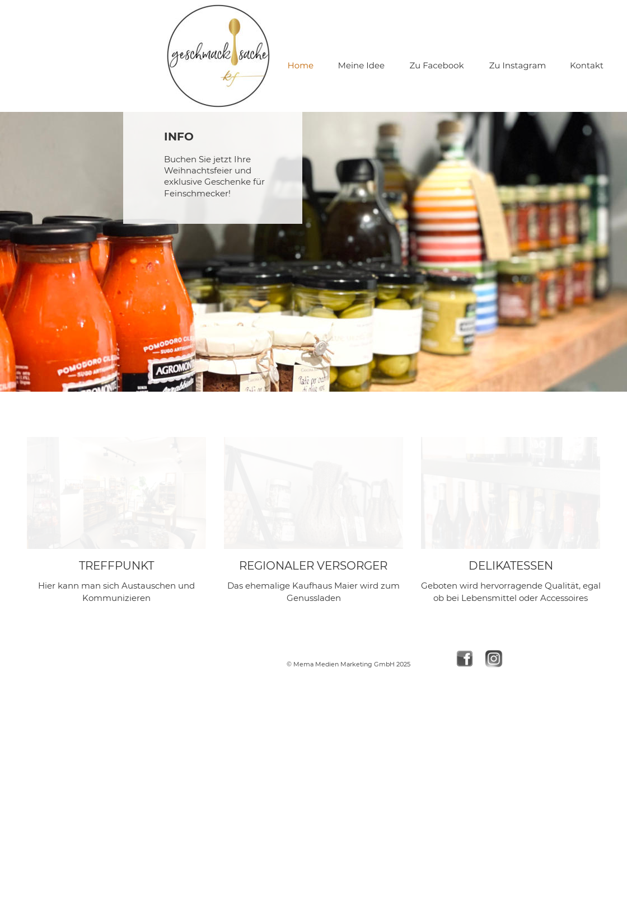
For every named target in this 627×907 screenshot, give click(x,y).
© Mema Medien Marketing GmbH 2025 (348, 664)
